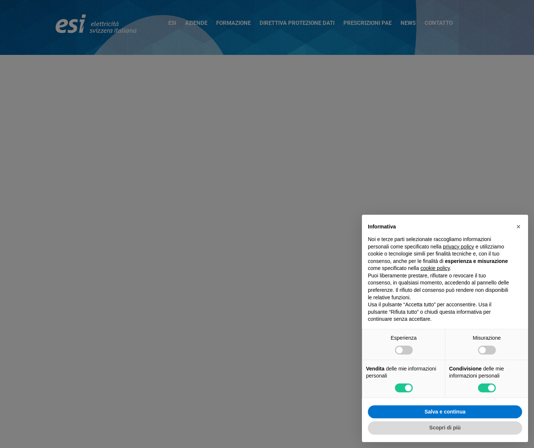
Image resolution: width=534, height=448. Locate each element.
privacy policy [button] (458, 247)
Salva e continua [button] (445, 412)
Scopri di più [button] (445, 428)
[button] (518, 227)
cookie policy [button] (435, 268)
